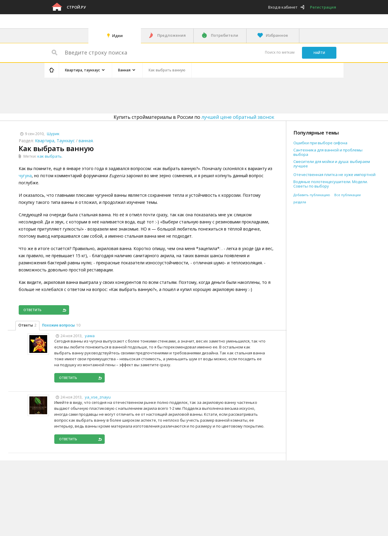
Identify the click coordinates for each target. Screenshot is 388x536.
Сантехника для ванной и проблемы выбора (327, 152)
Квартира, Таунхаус (55, 140)
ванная (86, 140)
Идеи (117, 35)
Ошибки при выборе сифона (320, 143)
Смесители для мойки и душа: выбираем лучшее (331, 163)
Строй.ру (76, 7)
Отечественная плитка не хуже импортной (334, 174)
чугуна (25, 175)
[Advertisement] (157, 94)
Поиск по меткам (280, 52)
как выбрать (49, 156)
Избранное (277, 35)
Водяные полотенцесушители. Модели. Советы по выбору (330, 184)
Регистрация (323, 7)
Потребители (224, 35)
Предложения (171, 35)
